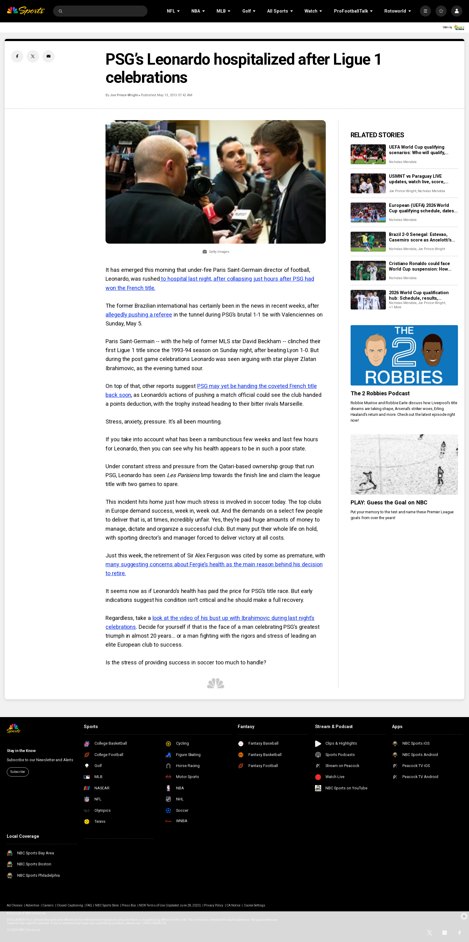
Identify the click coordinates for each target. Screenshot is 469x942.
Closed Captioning (70, 905)
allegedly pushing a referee (139, 314)
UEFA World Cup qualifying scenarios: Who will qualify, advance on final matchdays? (419, 149)
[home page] (26, 11)
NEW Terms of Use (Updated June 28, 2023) (170, 905)
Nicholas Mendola (402, 162)
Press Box (129, 905)
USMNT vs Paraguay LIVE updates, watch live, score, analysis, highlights (416, 178)
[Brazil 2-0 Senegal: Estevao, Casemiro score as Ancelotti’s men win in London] (368, 242)
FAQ (89, 905)
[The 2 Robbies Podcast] (404, 355)
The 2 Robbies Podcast (380, 393)
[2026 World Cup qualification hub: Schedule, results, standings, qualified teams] (368, 300)
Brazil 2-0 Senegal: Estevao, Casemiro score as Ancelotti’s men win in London (420, 237)
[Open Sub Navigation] (179, 10)
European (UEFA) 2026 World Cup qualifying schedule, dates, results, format (422, 208)
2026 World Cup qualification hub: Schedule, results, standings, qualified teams (418, 295)
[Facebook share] (17, 56)
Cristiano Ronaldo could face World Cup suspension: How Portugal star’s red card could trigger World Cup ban (420, 266)
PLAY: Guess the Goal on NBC (389, 502)
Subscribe (17, 772)
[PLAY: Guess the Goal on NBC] (404, 464)
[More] (425, 11)
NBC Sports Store (107, 905)
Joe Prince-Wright (124, 95)
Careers (48, 905)
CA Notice (233, 905)
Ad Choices (15, 905)
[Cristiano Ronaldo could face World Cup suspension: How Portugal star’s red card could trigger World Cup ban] (368, 271)
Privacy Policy (214, 905)
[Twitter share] (33, 56)
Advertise (32, 905)
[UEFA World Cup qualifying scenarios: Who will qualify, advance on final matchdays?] (368, 154)
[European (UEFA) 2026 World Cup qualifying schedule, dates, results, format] (368, 212)
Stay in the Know (21, 750)
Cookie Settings (254, 905)
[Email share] (48, 56)
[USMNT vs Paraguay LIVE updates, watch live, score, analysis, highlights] (368, 183)
